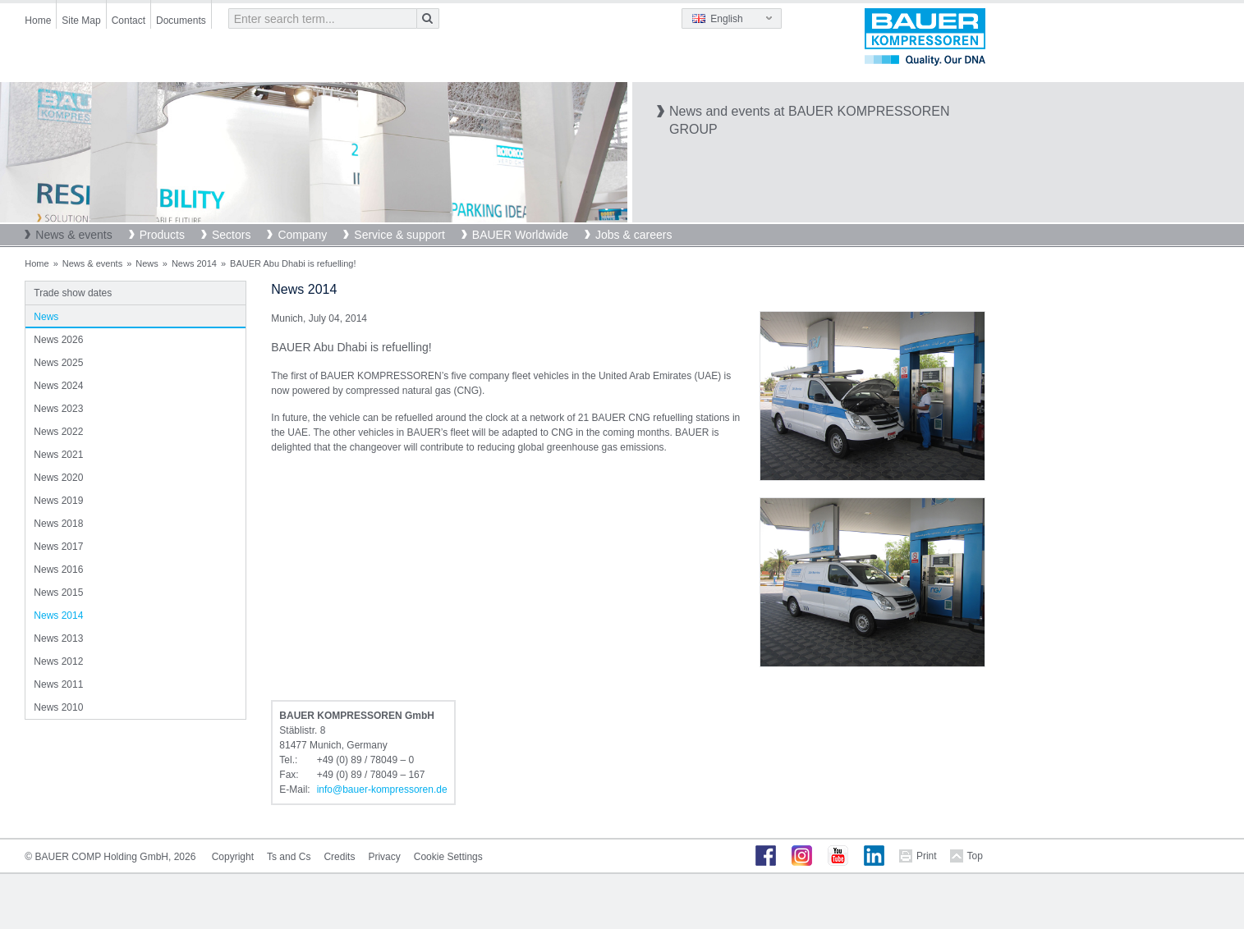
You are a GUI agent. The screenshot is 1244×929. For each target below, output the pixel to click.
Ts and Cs (288, 857)
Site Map (81, 20)
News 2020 (58, 477)
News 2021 (58, 454)
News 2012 (58, 661)
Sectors (231, 234)
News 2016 (58, 569)
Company (302, 234)
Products (162, 234)
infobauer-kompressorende (382, 789)
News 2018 (58, 523)
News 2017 (58, 546)
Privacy (384, 857)
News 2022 (58, 431)
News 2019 (58, 500)
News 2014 (194, 263)
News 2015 (58, 592)
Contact (128, 20)
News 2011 (58, 684)
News (146, 263)
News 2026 (58, 340)
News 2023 (58, 408)
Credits (339, 857)
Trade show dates (73, 293)
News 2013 (58, 638)
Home (38, 20)
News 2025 (58, 362)
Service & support (399, 234)
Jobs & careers (633, 234)
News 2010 (58, 707)
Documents (181, 20)
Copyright (233, 857)
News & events (73, 234)
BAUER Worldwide (520, 234)
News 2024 (58, 385)
